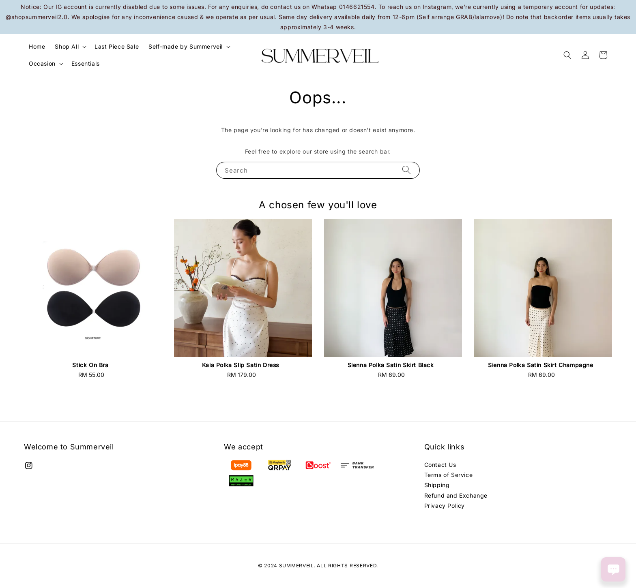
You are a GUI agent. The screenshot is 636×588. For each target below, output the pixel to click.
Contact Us (440, 464)
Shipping (437, 484)
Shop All (67, 46)
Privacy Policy (444, 505)
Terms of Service (448, 474)
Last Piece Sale (117, 46)
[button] (567, 55)
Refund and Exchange (456, 495)
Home (37, 46)
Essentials (85, 63)
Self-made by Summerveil (185, 46)
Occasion (42, 63)
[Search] (406, 170)
